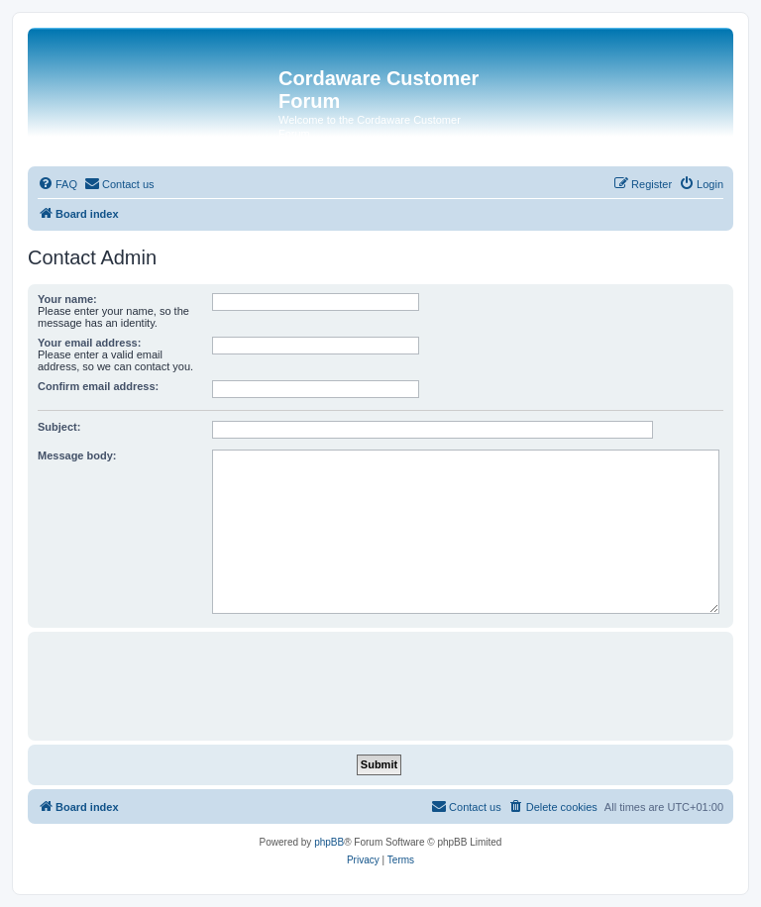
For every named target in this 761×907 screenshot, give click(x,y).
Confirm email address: (98, 386)
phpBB (329, 842)
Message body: (77, 455)
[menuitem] (57, 184)
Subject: (59, 427)
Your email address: (89, 343)
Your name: (67, 299)
